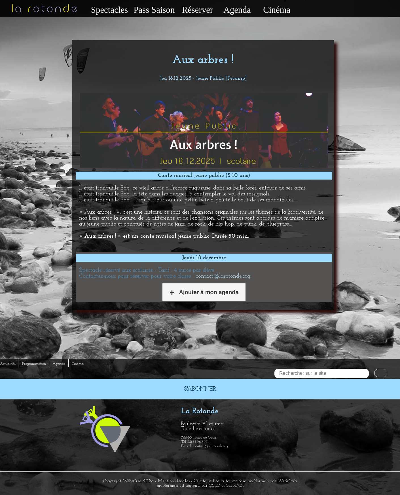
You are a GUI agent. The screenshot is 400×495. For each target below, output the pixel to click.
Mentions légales (174, 481)
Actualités (8, 364)
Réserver (197, 10)
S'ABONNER (200, 389)
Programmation (34, 364)
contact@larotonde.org (223, 276)
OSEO (214, 485)
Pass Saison (154, 10)
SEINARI (235, 485)
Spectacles (109, 10)
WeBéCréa (132, 481)
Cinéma (276, 10)
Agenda (237, 10)
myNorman (258, 481)
